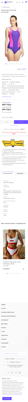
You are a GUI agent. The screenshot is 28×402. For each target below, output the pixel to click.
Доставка (4, 323)
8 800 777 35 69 (10, 359)
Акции (3, 304)
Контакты (4, 335)
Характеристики (7, 173)
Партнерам (4, 343)
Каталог (4, 339)
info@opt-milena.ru (15, 362)
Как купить (20, 173)
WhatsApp (19, 372)
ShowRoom (4, 320)
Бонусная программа (8, 316)
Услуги (3, 308)
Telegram (16, 372)
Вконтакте (8, 372)
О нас (3, 331)
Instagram (12, 372)
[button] (6, 64)
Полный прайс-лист (7, 312)
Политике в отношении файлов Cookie (11, 394)
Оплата (3, 327)
